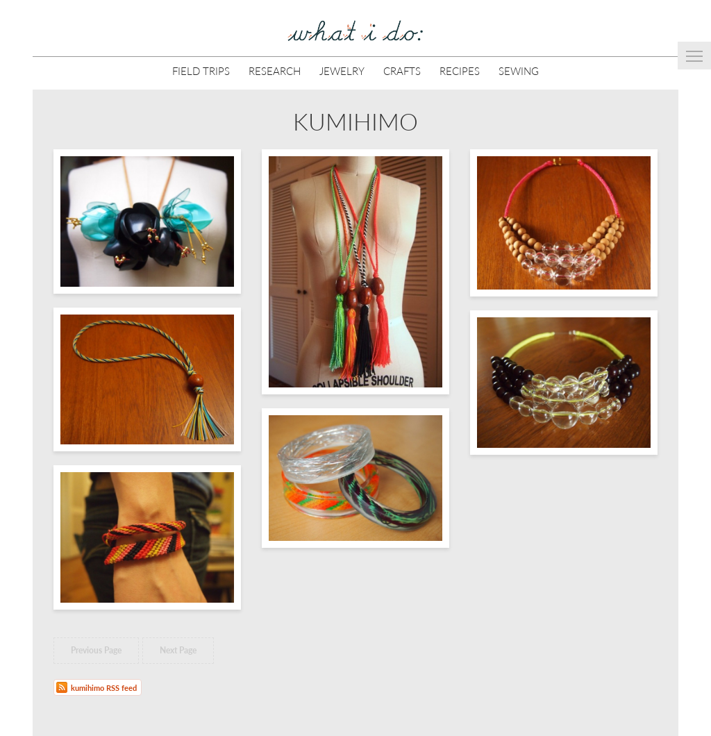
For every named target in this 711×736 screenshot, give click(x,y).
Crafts (402, 70)
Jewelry (342, 70)
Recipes (460, 70)
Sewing (519, 70)
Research (275, 70)
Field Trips (201, 70)
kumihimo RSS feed (104, 688)
